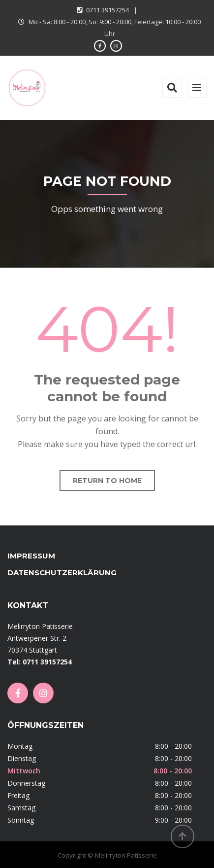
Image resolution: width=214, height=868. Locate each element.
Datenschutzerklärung (62, 572)
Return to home (107, 480)
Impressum (31, 555)
